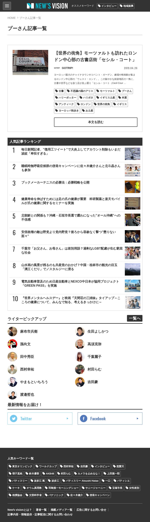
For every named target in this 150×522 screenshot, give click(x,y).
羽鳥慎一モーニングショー (63, 487)
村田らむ (66, 473)
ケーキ (16, 487)
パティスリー (19, 480)
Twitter (26, 418)
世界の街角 (103, 103)
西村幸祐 (68, 466)
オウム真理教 (34, 487)
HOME (12, 17)
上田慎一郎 (113, 473)
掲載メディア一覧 (61, 509)
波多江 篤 (39, 480)
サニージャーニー (95, 487)
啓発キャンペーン (100, 494)
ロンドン (86, 103)
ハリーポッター (67, 97)
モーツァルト (107, 90)
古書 (61, 90)
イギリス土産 (107, 97)
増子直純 (17, 473)
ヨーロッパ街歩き (69, 110)
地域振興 (128, 5)
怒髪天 (120, 466)
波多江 (55, 480)
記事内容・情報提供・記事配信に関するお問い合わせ (40, 514)
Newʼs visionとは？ (20, 509)
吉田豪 (84, 466)
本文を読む (96, 121)
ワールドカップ (48, 466)
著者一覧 (41, 509)
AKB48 (50, 473)
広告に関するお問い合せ (91, 509)
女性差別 (134, 487)
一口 (107, 480)
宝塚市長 (117, 487)
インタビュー (109, 5)
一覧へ (135, 318)
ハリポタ (88, 97)
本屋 (124, 97)
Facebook (98, 418)
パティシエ (123, 480)
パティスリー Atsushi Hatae (82, 480)
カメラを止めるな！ (89, 473)
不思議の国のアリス (81, 90)
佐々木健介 (76, 494)
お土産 (89, 110)
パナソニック (55, 494)
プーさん (127, 90)
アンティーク (66, 103)
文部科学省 (35, 494)
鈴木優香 (34, 473)
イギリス (122, 103)
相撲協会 (17, 494)
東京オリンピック (22, 466)
